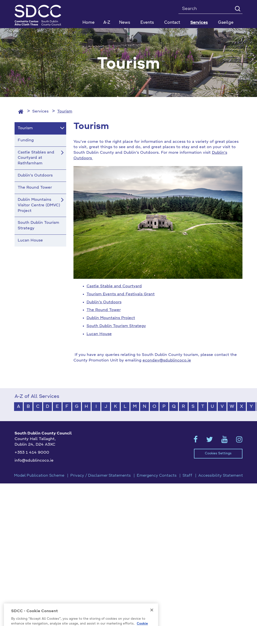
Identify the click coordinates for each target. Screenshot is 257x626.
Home (88, 23)
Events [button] (147, 23)
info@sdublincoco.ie (34, 461)
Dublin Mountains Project (111, 318)
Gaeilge (225, 23)
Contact (172, 23)
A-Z (106, 23)
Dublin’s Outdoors (104, 302)
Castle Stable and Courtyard (114, 286)
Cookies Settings (218, 453)
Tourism (64, 111)
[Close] (151, 616)
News (124, 23)
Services (40, 111)
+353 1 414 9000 (32, 453)
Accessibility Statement (220, 476)
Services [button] (199, 23)
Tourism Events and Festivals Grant (121, 294)
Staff (187, 476)
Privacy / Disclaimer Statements (100, 476)
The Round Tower (104, 310)
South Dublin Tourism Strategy (116, 326)
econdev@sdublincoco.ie (167, 360)
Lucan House (99, 334)
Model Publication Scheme (39, 476)
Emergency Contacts (157, 476)
